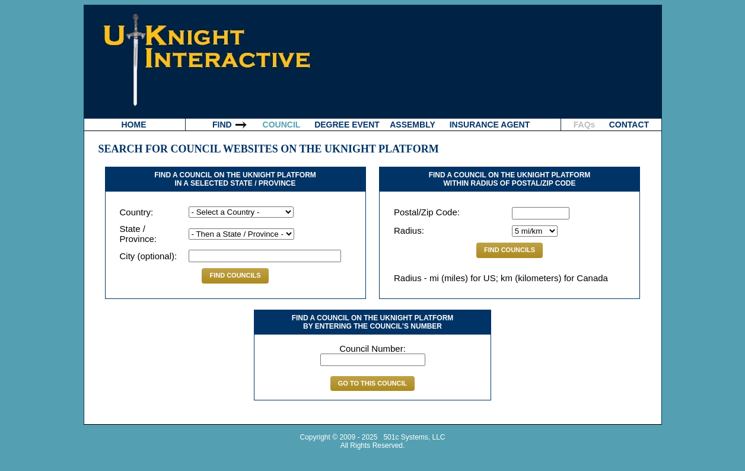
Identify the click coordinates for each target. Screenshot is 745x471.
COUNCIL (282, 124)
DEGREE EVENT (347, 124)
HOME (134, 124)
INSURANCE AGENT (490, 124)
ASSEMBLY (412, 124)
